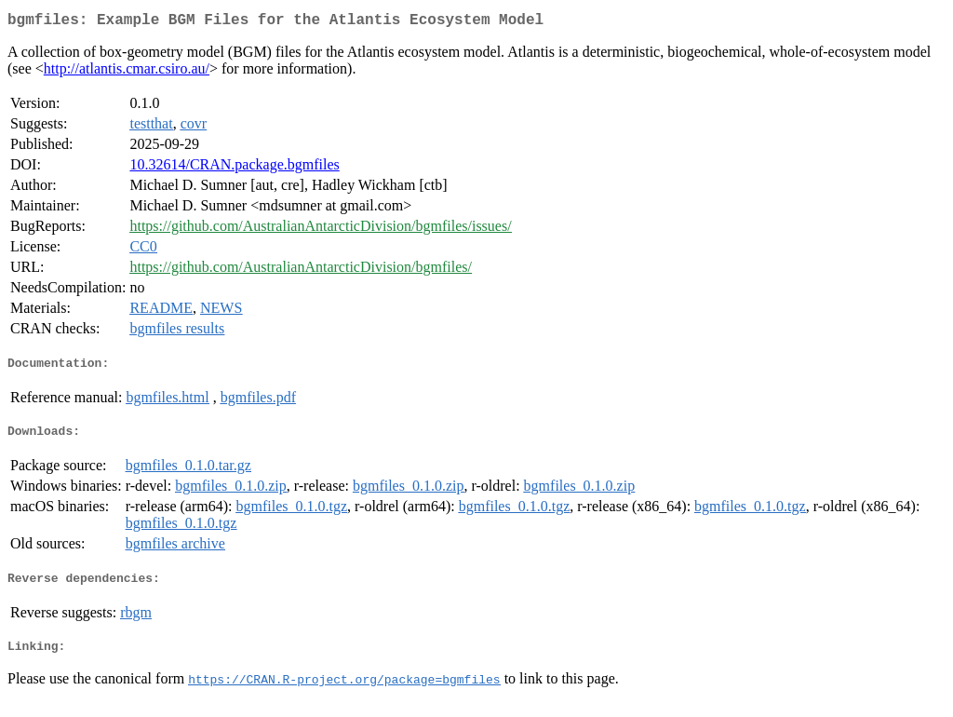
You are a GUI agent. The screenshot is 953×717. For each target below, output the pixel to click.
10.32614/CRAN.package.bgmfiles (234, 168)
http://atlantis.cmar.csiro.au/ (126, 72)
